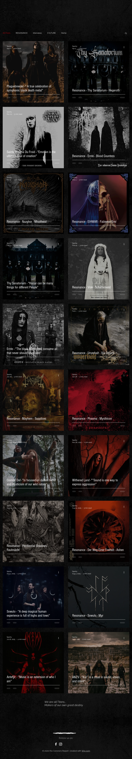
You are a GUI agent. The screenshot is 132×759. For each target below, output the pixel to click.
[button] (126, 33)
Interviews (37, 33)
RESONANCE (22, 33)
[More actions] (59, 47)
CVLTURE (51, 33)
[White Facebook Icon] (56, 744)
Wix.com (86, 751)
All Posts (6, 33)
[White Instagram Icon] (61, 744)
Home (63, 33)
